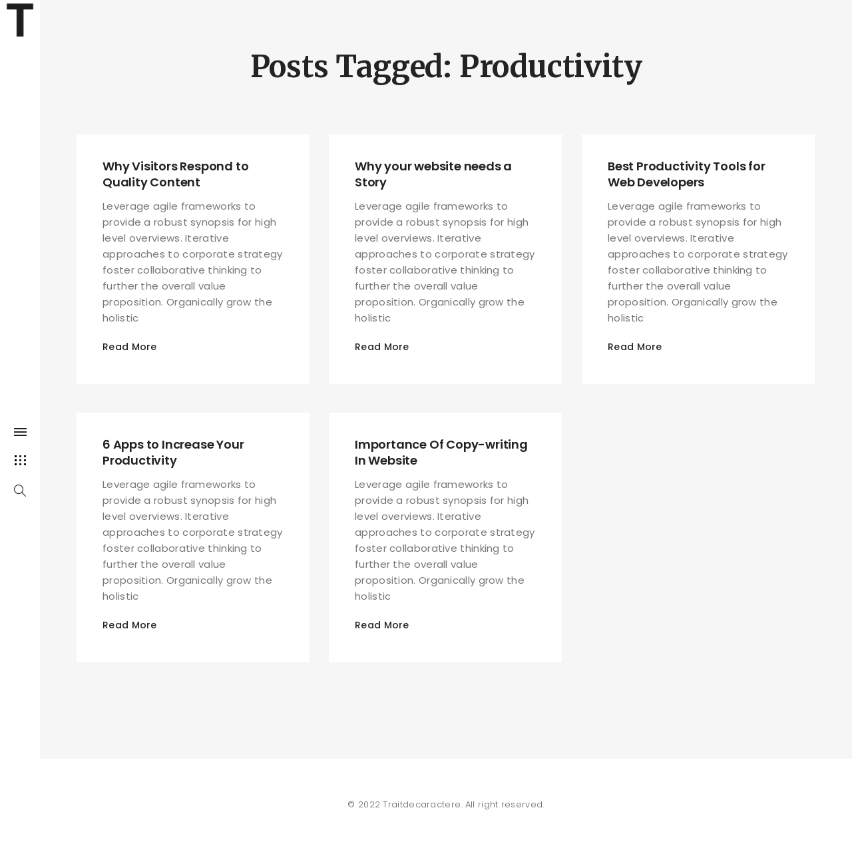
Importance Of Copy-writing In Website (441, 452)
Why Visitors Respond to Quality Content (175, 174)
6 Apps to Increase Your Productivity (173, 452)
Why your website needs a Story (433, 174)
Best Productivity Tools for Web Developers (686, 174)
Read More (130, 346)
